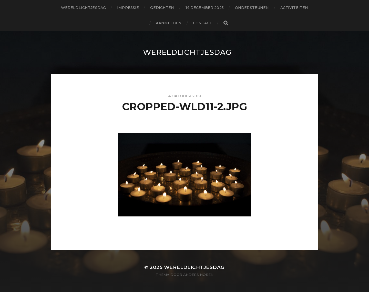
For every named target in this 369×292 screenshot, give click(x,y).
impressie (128, 7)
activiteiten (294, 7)
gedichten (162, 7)
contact (202, 23)
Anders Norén (198, 275)
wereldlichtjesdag (83, 7)
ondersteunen (252, 7)
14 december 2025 (205, 7)
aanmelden (168, 23)
